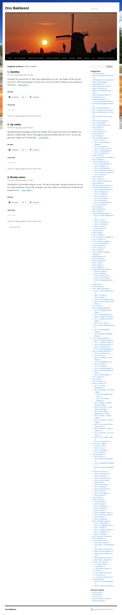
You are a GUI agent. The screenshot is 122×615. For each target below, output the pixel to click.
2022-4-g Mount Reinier (101, 489)
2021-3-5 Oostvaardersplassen (103, 349)
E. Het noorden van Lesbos (102, 573)
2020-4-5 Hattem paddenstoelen (103, 280)
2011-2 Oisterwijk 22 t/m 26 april (102, 110)
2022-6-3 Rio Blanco (100, 506)
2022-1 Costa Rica (98, 383)
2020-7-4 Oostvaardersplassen (103, 299)
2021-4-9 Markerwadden (101, 375)
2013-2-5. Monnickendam (101, 151)
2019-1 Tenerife (97, 250)
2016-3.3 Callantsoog (100, 222)
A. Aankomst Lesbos (100, 564)
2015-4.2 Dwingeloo (100, 192)
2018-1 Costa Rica (98, 248)
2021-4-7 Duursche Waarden (102, 368)
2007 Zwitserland (98, 73)
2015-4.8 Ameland (99, 205)
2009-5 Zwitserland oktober (101, 95)
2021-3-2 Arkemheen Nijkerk (102, 342)
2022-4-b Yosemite (99, 476)
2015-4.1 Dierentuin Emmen (102, 189)
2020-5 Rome (97, 284)
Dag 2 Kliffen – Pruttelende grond (104, 545)
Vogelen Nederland (52, 58)
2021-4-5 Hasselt (99, 364)
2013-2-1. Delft (98, 140)
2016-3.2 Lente (98, 220)
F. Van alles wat (98, 575)
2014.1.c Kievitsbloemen (101, 168)
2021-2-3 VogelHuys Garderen (103, 316)
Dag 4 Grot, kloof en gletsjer (102, 551)
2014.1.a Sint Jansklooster (101, 164)
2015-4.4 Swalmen (99, 196)
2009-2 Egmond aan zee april (101, 86)
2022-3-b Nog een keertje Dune (103, 459)
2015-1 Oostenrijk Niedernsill (101, 181)
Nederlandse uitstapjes (36, 58)
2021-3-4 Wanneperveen (101, 347)
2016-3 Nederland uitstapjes (101, 213)
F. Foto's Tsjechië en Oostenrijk (103, 157)
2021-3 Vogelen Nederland (100, 338)
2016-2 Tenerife (97, 211)
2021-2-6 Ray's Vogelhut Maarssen (104, 325)
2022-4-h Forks (98, 491)
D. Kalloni (97, 570)
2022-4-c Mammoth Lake (101, 478)
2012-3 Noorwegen (98, 131)
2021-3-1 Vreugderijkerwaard (103, 340)
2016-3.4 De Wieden (100, 224)
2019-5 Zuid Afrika (98, 261)
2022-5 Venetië (97, 497)
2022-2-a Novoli (99, 446)
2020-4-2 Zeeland (99, 273)
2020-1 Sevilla (97, 263)
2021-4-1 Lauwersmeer (101, 353)
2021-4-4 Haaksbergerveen (102, 362)
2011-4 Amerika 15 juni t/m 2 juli (102, 116)
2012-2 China (97, 127)
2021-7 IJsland (97, 377)
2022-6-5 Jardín (99, 510)
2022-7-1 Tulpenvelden (101, 523)
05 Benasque (101, 601)
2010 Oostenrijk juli (98, 99)
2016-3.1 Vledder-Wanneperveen (103, 215)
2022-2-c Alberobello (100, 450)
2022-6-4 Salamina (99, 508)
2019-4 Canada (97, 258)
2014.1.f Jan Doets (99, 174)
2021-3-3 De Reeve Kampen (102, 344)
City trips (72, 58)
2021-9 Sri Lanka (98, 381)
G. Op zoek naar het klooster (102, 577)
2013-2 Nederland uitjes (100, 138)
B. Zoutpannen (98, 566)
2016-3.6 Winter (99, 228)
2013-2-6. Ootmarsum (100, 153)
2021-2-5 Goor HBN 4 (100, 323)
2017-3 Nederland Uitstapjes (101, 241)
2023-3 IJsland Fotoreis (99, 540)
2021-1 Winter (97, 306)
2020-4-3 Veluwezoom (100, 276)
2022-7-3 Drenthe (99, 527)
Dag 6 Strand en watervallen (102, 558)
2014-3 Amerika (97, 179)
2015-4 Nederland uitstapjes (101, 187)
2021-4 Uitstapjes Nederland (101, 351)
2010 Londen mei (98, 97)
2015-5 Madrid (97, 207)
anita (31, 75)
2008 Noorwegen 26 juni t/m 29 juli (103, 75)
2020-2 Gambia (20, 116)
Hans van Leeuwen (98, 598)
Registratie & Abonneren (105, 58)
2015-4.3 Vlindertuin (100, 194)
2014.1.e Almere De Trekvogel (103, 172)
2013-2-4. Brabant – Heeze (102, 149)
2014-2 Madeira (97, 177)
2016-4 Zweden (97, 230)
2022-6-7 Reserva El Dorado (102, 515)
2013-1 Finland (97, 136)
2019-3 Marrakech (98, 256)
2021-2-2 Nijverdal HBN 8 (102, 314)
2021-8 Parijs (96, 379)
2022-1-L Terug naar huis (101, 441)
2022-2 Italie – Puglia (99, 443)
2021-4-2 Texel (98, 355)
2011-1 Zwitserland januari (100, 108)
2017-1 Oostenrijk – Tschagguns (102, 237)
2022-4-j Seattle (99, 495)
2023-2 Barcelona (98, 538)
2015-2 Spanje (97, 183)
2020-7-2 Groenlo (99, 295)
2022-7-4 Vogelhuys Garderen (103, 530)
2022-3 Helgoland (98, 454)
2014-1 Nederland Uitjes (100, 162)
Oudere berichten (13, 227)
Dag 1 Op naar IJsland (100, 542)
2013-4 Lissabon (97, 159)
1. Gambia (13, 71)
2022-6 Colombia (98, 499)
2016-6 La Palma (98, 235)
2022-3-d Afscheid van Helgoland (104, 467)
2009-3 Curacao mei (98, 88)
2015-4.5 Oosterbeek (100, 198)
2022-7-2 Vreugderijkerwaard (103, 525)
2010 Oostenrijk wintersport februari (103, 103)
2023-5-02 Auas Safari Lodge (102, 586)
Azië (93, 58)
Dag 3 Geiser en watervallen (102, 549)
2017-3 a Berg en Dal (100, 243)
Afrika (79, 58)
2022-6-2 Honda (99, 504)
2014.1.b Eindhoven (100, 166)
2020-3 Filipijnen (98, 267)
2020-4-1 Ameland (99, 271)
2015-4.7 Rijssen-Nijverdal (102, 202)
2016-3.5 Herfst (99, 226)
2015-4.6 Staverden (100, 200)
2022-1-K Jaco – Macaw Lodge (103, 437)
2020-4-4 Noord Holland (101, 278)
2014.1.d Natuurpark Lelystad (103, 170)
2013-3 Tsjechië (97, 155)
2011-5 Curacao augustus (100, 121)
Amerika (86, 58)
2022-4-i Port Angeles (100, 493)
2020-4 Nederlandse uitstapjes (101, 269)
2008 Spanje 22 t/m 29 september (102, 80)
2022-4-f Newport (99, 487)
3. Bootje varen (16, 177)
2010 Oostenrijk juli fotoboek (102, 101)
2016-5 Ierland (97, 233)
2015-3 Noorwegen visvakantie (102, 185)
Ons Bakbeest (17, 8)
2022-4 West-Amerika (99, 471)
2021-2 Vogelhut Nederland (101, 308)
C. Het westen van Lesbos (101, 568)
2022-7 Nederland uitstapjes (101, 521)
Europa (64, 58)
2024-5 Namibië (97, 579)
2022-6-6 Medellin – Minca (102, 512)
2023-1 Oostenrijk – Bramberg (101, 536)
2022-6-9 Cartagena (100, 519)
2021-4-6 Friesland (99, 366)
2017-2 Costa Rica (98, 239)
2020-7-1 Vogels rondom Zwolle (103, 291)
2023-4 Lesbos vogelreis (100, 562)
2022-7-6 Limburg (99, 534)
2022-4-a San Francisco (101, 474)
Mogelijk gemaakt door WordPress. (103, 609)
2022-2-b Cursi (98, 448)
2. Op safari (14, 124)
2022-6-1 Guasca (99, 502)
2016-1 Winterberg (98, 209)
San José (100, 592)
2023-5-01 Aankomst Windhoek (103, 581)
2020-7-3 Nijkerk (99, 297)
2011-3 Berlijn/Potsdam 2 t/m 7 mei (103, 112)
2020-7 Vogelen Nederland (100, 289)
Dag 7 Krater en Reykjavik (102, 560)
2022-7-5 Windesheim (100, 532)
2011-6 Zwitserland (98, 123)
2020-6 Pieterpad (97, 286)
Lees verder (23, 85)
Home (10, 58)
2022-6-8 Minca (99, 517)
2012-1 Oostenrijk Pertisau (100, 125)
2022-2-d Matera (99, 452)
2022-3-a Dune (98, 456)
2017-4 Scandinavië (98, 245)
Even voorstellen (20, 58)
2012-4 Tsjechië (97, 134)
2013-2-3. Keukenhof (100, 146)
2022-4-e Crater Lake (100, 484)
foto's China (97, 129)
